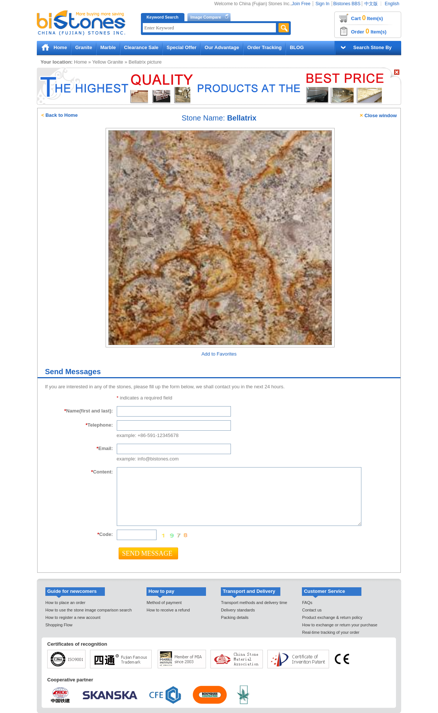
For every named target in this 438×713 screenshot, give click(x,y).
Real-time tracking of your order (330, 632)
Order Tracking (264, 47)
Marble (108, 47)
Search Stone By (372, 47)
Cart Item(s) (367, 18)
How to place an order (65, 602)
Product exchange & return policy (332, 617)
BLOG (297, 47)
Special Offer (181, 47)
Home (60, 47)
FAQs (307, 602)
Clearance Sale (141, 47)
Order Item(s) (368, 31)
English (392, 3)
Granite (83, 47)
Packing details (234, 617)
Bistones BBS (346, 3)
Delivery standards (238, 610)
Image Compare (205, 17)
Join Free (301, 3)
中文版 (371, 3)
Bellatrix (137, 62)
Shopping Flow (59, 625)
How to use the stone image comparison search (88, 610)
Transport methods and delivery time (254, 602)
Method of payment (163, 602)
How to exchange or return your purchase (339, 625)
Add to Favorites (219, 354)
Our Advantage (221, 47)
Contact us (312, 610)
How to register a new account (72, 617)
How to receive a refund (168, 610)
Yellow (99, 62)
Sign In (322, 3)
